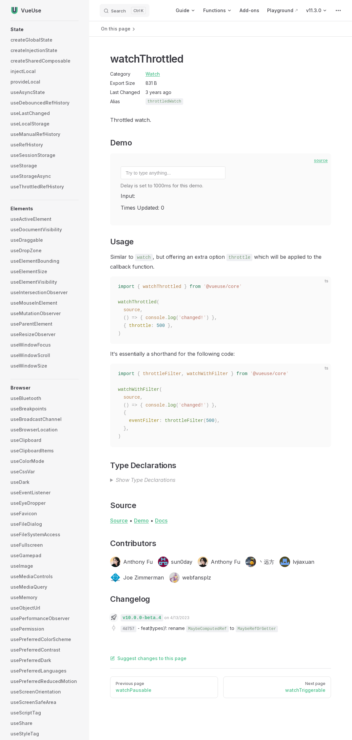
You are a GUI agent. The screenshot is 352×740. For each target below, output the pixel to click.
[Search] (124, 10)
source (321, 160)
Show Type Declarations (145, 480)
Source (119, 520)
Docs (161, 520)
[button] (44, 29)
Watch (153, 74)
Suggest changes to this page (148, 658)
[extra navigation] (338, 10)
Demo (141, 520)
